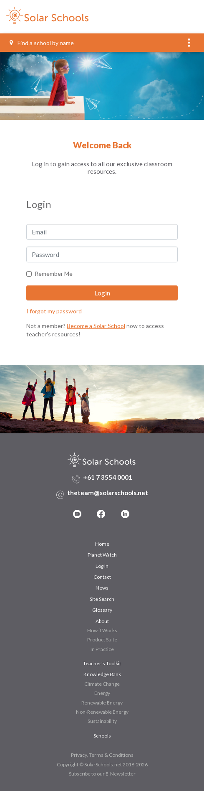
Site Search (102, 599)
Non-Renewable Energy (102, 712)
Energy (102, 693)
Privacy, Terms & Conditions (102, 755)
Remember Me (54, 273)
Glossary (102, 610)
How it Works (102, 630)
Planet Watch (102, 555)
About (102, 621)
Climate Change (102, 684)
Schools (102, 736)
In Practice (102, 649)
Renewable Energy (102, 702)
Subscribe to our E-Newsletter (102, 774)
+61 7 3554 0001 (107, 477)
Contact (102, 577)
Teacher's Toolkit (102, 663)
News (102, 588)
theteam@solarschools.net (107, 492)
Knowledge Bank (102, 674)
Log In (102, 566)
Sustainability (102, 721)
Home (102, 544)
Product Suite (102, 639)
